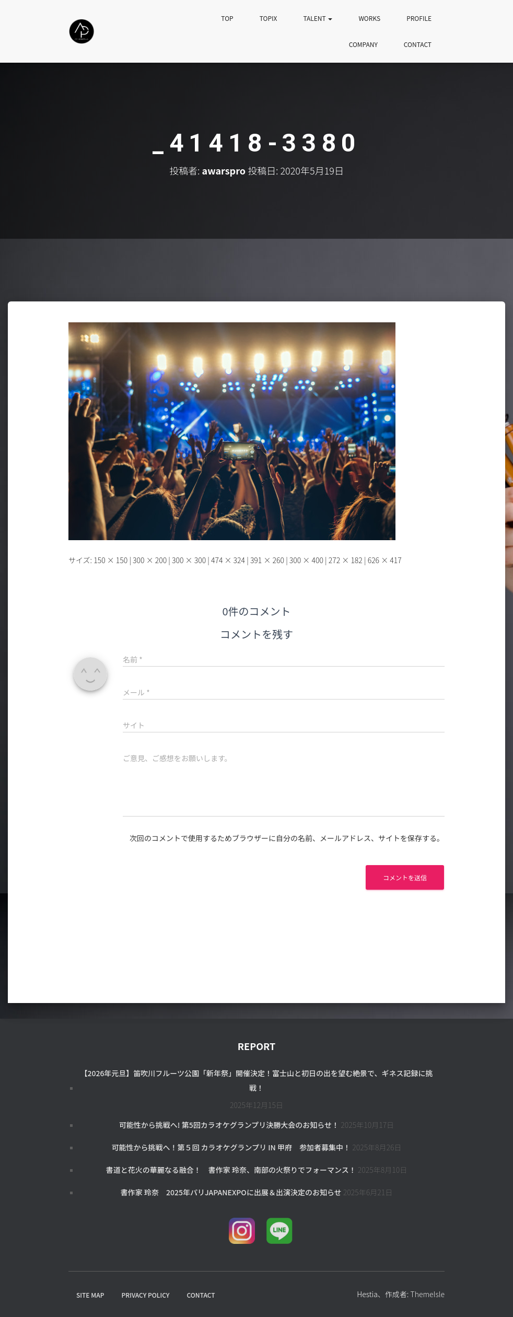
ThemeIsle (427, 1294)
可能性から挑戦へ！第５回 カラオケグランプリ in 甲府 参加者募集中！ (231, 1147)
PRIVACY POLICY (146, 1294)
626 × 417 (385, 560)
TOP (227, 18)
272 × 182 (346, 560)
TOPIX (268, 18)
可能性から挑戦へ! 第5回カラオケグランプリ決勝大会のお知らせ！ (229, 1125)
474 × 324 (228, 560)
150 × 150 (110, 560)
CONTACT (418, 44)
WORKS (369, 18)
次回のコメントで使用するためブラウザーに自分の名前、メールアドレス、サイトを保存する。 (287, 838)
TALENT (317, 18)
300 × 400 (306, 560)
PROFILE (419, 18)
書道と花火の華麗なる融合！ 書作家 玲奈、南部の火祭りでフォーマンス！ (231, 1169)
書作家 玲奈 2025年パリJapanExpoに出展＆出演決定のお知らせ (231, 1192)
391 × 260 (267, 560)
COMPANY (363, 44)
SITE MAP (90, 1294)
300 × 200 (150, 560)
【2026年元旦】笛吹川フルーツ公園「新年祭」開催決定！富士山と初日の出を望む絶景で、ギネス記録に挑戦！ (256, 1080)
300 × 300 (189, 560)
